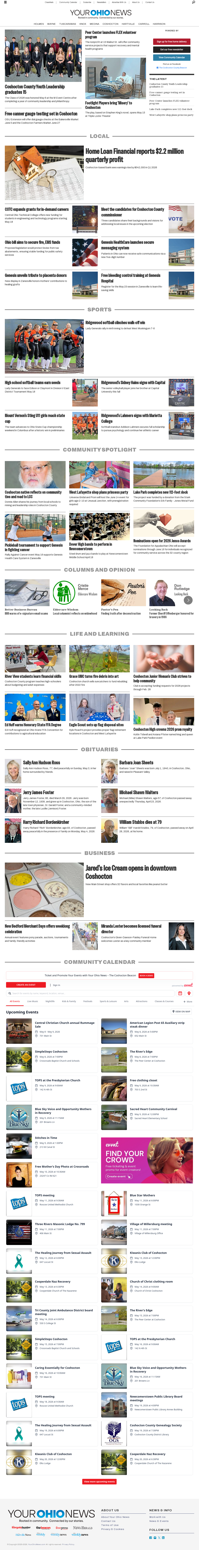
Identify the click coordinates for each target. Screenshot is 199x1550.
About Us (135, 2)
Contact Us (149, 2)
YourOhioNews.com (36, 1544)
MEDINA (94, 24)
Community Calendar (68, 2)
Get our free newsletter (171, 49)
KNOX (82, 24)
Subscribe (87, 2)
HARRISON (159, 24)
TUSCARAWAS (67, 24)
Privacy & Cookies (112, 1529)
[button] (188, 600)
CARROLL (143, 24)
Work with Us (157, 1517)
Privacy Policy (68, 1544)
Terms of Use (110, 1525)
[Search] (193, 2)
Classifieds (49, 2)
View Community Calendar (172, 57)
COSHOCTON (110, 24)
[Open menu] (5, 2)
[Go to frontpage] (101, 14)
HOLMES (39, 24)
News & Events (159, 1521)
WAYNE (51, 24)
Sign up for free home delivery (172, 41)
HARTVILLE (128, 24)
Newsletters (101, 2)
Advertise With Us (119, 2)
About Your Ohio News (115, 1517)
